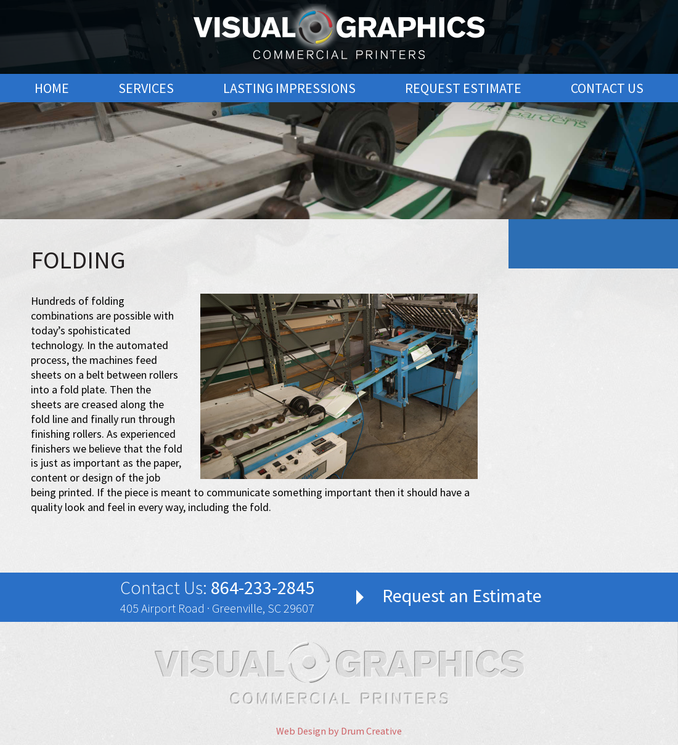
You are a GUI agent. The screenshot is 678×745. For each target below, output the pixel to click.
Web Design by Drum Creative (339, 731)
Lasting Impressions (289, 88)
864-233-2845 (262, 587)
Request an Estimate (462, 595)
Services (146, 88)
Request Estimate (463, 88)
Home (52, 88)
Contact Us (607, 88)
